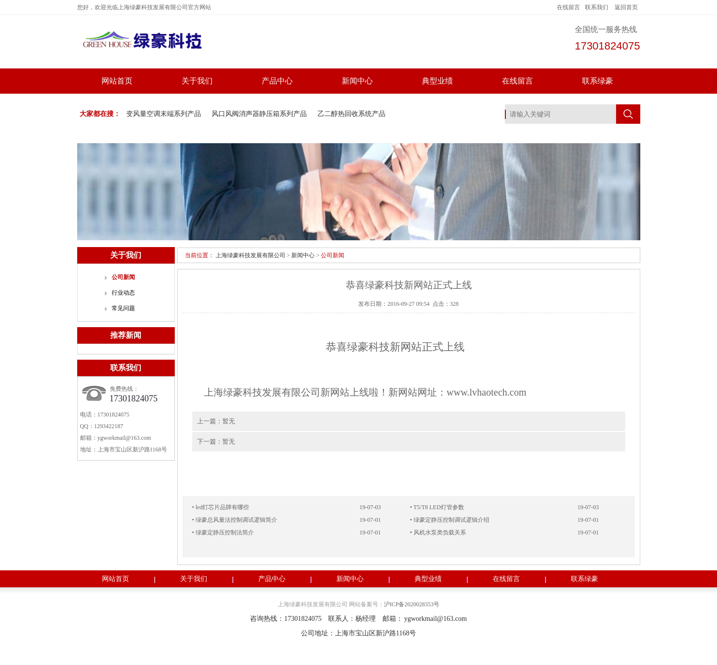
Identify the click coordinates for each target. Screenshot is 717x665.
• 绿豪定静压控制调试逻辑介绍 (449, 519)
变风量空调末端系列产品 (163, 113)
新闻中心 (357, 81)
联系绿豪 (597, 81)
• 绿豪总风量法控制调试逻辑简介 (234, 519)
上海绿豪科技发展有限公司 (250, 255)
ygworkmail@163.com (124, 437)
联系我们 (596, 7)
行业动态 (123, 292)
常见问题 (123, 308)
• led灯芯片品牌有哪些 (221, 507)
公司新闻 (123, 277)
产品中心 (277, 81)
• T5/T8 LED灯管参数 (437, 507)
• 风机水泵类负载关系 (438, 532)
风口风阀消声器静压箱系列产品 (259, 113)
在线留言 (568, 7)
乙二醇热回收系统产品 (351, 113)
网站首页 (117, 81)
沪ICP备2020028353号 (412, 604)
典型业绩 (437, 81)
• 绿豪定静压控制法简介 (223, 532)
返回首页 (626, 7)
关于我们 (197, 81)
